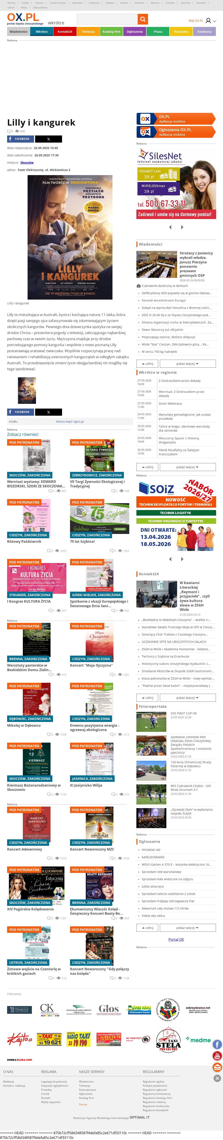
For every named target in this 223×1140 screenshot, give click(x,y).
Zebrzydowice (40, 7)
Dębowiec (77, 3)
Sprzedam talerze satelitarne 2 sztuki (168, 894)
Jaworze (155, 3)
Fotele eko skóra (153, 916)
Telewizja (88, 31)
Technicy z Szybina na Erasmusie (165, 656)
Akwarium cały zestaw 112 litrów (165, 908)
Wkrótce (42, 31)
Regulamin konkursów (156, 1106)
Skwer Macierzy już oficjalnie (162, 330)
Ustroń (11, 7)
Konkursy (205, 31)
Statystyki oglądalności (54, 1085)
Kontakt (45, 1098)
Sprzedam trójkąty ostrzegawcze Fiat (168, 901)
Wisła (24, 7)
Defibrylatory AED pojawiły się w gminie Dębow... (177, 293)
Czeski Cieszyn (58, 3)
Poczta (83, 1104)
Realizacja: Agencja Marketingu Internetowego (111, 1118)
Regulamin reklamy (154, 1102)
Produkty (46, 1090)
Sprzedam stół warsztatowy (161, 872)
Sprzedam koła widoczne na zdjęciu (167, 879)
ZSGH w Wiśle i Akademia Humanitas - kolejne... (176, 649)
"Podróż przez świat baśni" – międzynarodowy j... (177, 686)
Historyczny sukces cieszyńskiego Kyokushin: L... (176, 664)
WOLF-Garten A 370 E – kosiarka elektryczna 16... (177, 864)
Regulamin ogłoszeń (155, 1090)
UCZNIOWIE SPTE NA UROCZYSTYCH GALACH (174, 642)
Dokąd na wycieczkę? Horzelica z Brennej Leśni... (177, 308)
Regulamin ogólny (153, 1081)
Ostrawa (170, 3)
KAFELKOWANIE (153, 857)
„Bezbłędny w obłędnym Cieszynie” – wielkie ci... (176, 620)
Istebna (124, 3)
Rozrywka (181, 31)
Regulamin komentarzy (156, 1094)
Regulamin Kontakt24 (155, 1110)
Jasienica (139, 3)
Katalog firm (111, 31)
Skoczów (185, 3)
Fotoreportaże (153, 706)
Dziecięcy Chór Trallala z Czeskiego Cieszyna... (175, 634)
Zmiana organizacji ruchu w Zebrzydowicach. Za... (178, 322)
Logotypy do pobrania (54, 1081)
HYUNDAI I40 (151, 850)
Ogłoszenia (135, 31)
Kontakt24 (65, 31)
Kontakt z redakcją (14, 1085)
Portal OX (176, 939)
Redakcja (8, 1081)
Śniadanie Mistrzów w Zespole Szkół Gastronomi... (178, 671)
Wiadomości (18, 31)
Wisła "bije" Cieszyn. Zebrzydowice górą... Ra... (175, 344)
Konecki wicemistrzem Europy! (164, 300)
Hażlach (110, 3)
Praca (158, 31)
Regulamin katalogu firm (157, 1098)
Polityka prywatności (155, 1085)
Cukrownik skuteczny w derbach (165, 286)
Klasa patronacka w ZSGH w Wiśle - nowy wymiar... (178, 678)
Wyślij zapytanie (50, 1102)
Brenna (11, 3)
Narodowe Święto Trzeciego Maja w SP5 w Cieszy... (178, 627)
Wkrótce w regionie (158, 372)
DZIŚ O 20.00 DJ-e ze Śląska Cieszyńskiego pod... (176, 315)
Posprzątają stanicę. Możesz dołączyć (168, 337)
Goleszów (94, 3)
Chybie (25, 3)
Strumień (201, 3)
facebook (19, 139)
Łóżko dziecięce (153, 886)
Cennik (45, 1094)
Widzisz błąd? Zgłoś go (70, 421)
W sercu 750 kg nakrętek (159, 352)
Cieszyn (39, 3)
